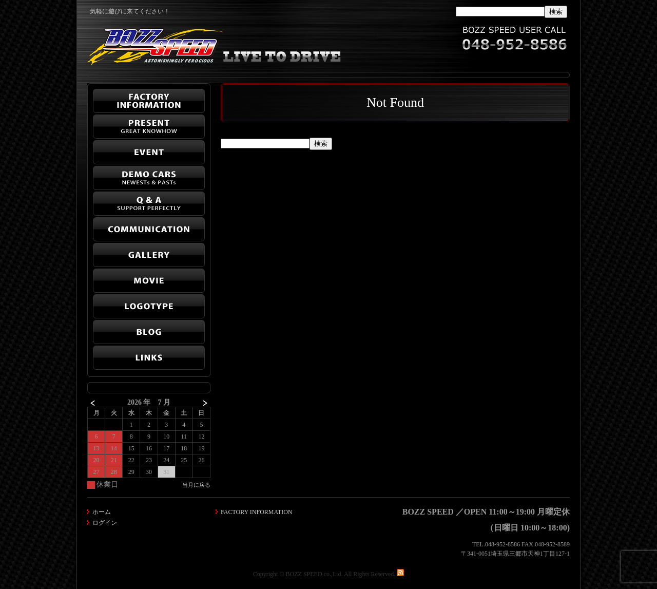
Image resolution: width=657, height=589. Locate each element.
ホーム (101, 512)
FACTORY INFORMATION (256, 512)
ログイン (104, 522)
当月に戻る (196, 485)
